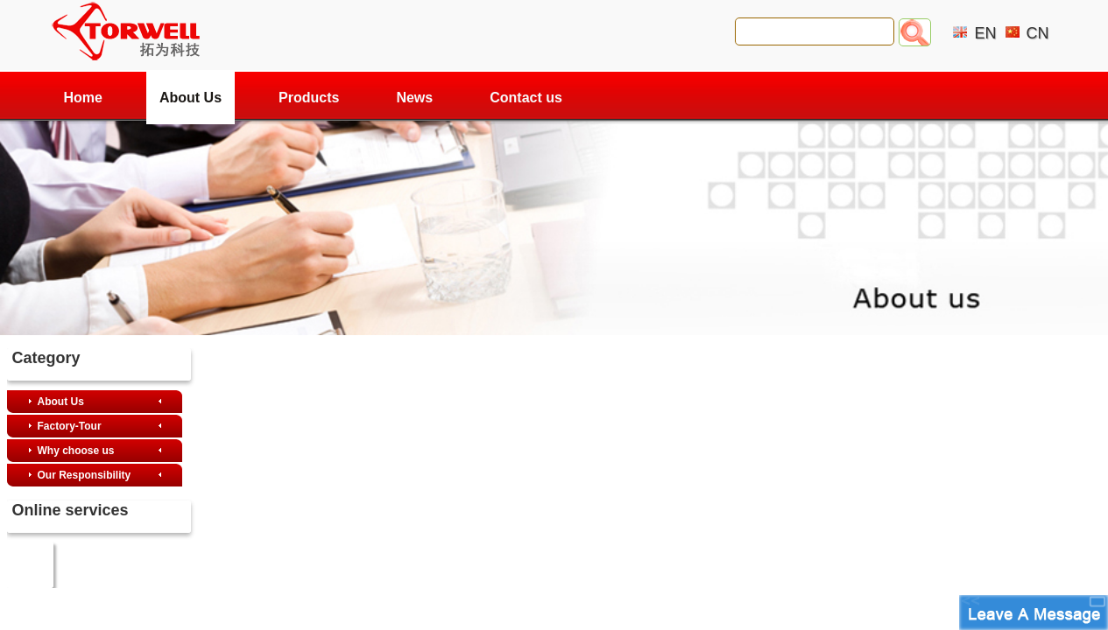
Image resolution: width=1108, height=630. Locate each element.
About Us (190, 97)
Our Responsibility (84, 475)
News (414, 97)
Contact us (526, 97)
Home (83, 97)
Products (309, 97)
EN (985, 33)
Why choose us (76, 450)
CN (1038, 33)
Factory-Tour (70, 426)
